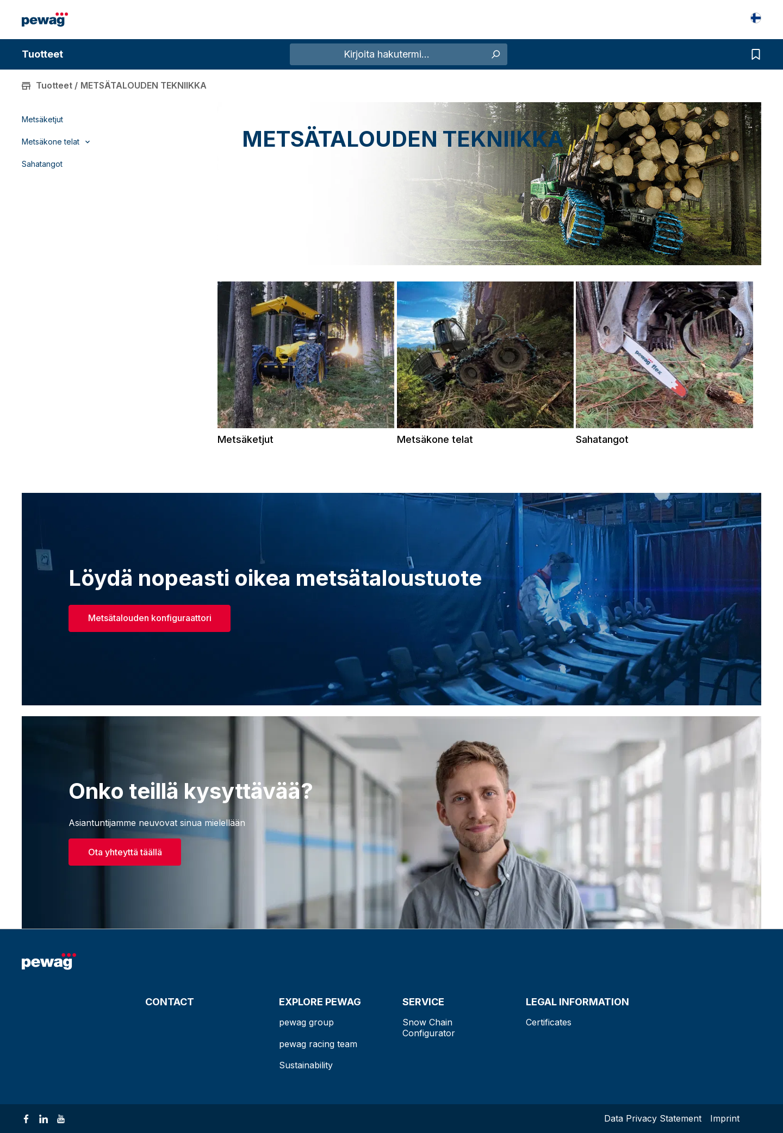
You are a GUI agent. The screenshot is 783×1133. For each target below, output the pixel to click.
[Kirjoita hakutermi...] (386, 54)
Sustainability (306, 1065)
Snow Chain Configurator (428, 1027)
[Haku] (495, 54)
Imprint (724, 1118)
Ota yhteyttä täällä (125, 852)
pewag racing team (318, 1043)
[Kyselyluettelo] (753, 54)
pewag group (306, 1022)
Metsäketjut (42, 119)
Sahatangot (42, 164)
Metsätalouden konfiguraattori (150, 617)
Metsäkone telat (435, 439)
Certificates (548, 1022)
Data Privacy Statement (652, 1118)
